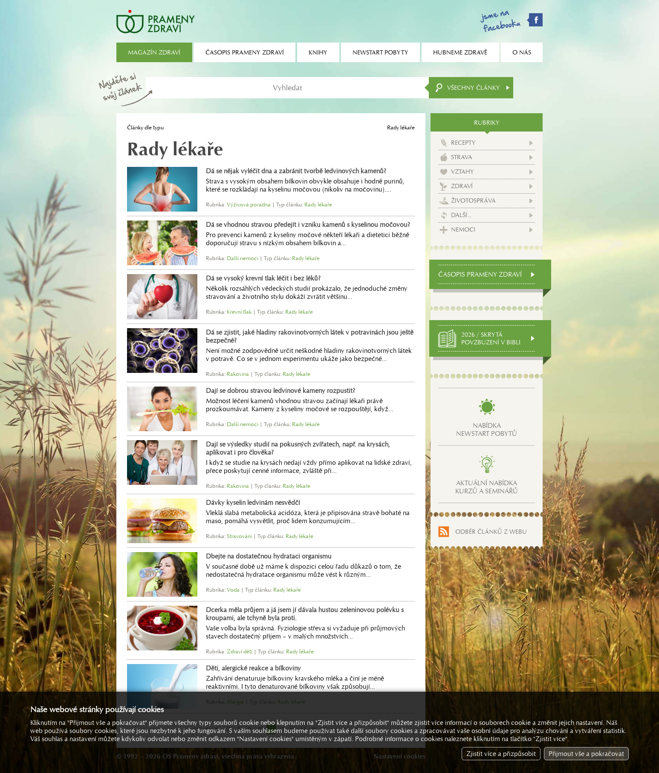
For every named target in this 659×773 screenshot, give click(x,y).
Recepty (463, 142)
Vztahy (462, 171)
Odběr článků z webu (491, 531)
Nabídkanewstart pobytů (486, 429)
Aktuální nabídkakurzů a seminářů (486, 487)
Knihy (318, 52)
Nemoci (463, 229)
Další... (461, 215)
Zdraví (462, 186)
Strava (461, 157)
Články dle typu (145, 127)
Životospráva (473, 200)
